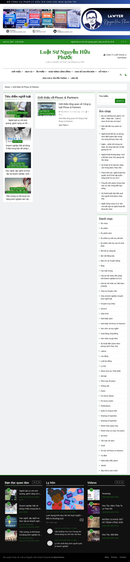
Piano (103, 391)
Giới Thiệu (16, 72)
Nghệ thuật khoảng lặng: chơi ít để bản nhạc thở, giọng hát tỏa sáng (112, 157)
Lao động (104, 356)
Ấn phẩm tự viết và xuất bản (112, 238)
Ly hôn (103, 366)
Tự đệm (104, 456)
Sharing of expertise (109, 416)
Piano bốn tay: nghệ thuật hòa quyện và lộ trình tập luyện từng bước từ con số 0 (113, 175)
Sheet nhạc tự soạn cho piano (112, 431)
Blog (17, 116)
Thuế (103, 446)
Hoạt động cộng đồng (59, 72)
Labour (103, 351)
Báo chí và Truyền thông (17, 113)
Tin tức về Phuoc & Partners (112, 451)
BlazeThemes (59, 557)
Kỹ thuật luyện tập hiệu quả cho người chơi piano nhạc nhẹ (112, 196)
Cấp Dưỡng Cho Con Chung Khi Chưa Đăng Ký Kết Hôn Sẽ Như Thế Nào (68, 534)
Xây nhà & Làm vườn (109, 471)
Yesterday (106, 493)
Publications (105, 406)
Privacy (114, 557)
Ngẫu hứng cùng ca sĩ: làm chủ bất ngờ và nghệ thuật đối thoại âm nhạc (113, 206)
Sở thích (103, 72)
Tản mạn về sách (107, 441)
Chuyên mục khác (108, 304)
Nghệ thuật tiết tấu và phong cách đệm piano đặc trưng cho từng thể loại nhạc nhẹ (112, 136)
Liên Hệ (74, 78)
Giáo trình (17, 141)
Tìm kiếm (103, 96)
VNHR (103, 465)
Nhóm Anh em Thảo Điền (111, 371)
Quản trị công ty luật (109, 411)
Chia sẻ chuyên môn (84, 72)
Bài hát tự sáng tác (108, 251)
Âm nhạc (104, 223)
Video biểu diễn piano (109, 461)
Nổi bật (103, 376)
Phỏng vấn (105, 386)
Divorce (104, 309)
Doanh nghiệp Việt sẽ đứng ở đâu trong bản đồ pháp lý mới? (18, 148)
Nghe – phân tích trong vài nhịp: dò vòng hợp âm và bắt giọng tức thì (112, 147)
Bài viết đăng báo (17, 163)
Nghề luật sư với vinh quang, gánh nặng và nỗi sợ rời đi (92, 42)
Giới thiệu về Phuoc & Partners (47, 112)
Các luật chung (107, 271)
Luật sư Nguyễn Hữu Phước (65, 54)
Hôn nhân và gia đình (109, 338)
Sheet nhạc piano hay (109, 426)
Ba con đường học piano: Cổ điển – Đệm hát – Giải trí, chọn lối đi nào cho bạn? (112, 118)
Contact (123, 557)
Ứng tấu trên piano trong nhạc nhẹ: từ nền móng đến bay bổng (113, 185)
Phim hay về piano (108, 381)
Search (120, 101)
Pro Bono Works (107, 396)
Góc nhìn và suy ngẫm (110, 328)
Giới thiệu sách (107, 319)
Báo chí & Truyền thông (55, 78)
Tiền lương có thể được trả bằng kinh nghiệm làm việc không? (18, 199)
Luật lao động (106, 361)
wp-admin (64, 112)
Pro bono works (107, 401)
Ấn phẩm (40, 72)
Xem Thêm (63, 125)
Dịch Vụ (28, 72)
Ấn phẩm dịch (106, 233)
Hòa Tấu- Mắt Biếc (110, 535)
